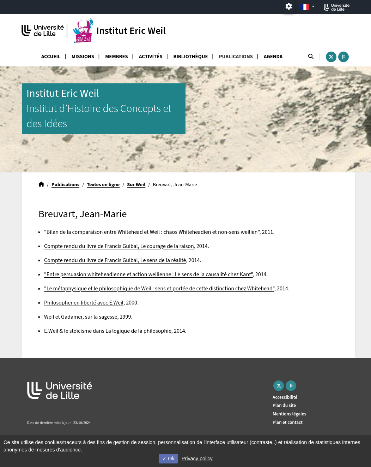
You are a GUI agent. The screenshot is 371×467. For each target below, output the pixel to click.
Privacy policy (197, 458)
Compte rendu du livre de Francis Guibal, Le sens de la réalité (115, 260)
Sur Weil (136, 184)
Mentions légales (289, 413)
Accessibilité (285, 397)
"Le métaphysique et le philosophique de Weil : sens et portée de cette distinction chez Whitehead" (159, 288)
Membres (116, 56)
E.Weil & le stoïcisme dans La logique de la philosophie (107, 331)
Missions (83, 56)
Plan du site (284, 405)
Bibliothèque (191, 56)
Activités (150, 56)
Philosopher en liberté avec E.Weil (83, 303)
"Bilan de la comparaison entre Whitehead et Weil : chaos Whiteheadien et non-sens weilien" (152, 232)
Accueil (51, 56)
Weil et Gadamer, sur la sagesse (80, 317)
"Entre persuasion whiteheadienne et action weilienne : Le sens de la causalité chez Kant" (148, 274)
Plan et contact (288, 422)
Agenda (273, 56)
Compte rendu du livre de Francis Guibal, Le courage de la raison (119, 246)
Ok (168, 458)
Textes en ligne (103, 184)
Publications (236, 56)
